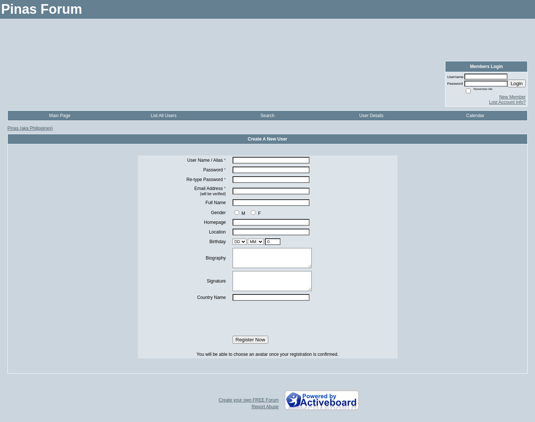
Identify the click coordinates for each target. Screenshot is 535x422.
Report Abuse (265, 406)
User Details (371, 115)
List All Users (163, 115)
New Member (512, 97)
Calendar (475, 115)
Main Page (59, 115)
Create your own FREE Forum (249, 400)
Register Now (250, 339)
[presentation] (267, 318)
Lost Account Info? (507, 102)
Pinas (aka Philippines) (30, 128)
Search (267, 115)
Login (516, 83)
